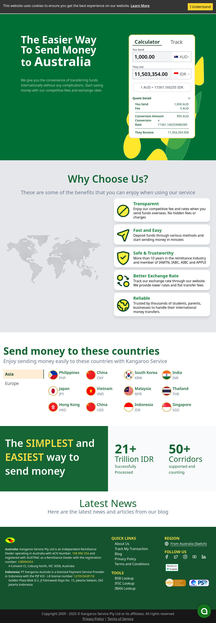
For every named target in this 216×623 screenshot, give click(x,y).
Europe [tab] (12, 383)
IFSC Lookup (124, 583)
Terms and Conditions (132, 564)
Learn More (140, 5)
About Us (122, 543)
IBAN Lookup (125, 588)
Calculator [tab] (147, 41)
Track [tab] (177, 41)
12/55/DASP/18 (83, 576)
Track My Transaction (131, 548)
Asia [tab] (9, 374)
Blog (118, 554)
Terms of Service (121, 618)
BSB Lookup (124, 578)
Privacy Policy (125, 559)
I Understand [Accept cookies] (200, 6)
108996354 (25, 562)
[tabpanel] (161, 91)
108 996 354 (80, 553)
